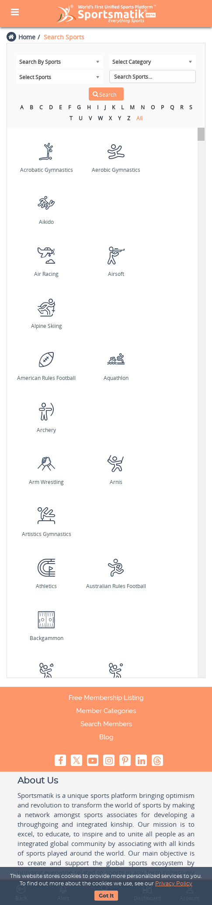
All (139, 118)
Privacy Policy (173, 883)
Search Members (106, 724)
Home (26, 37)
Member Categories (106, 711)
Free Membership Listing (106, 698)
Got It (106, 895)
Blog (106, 737)
